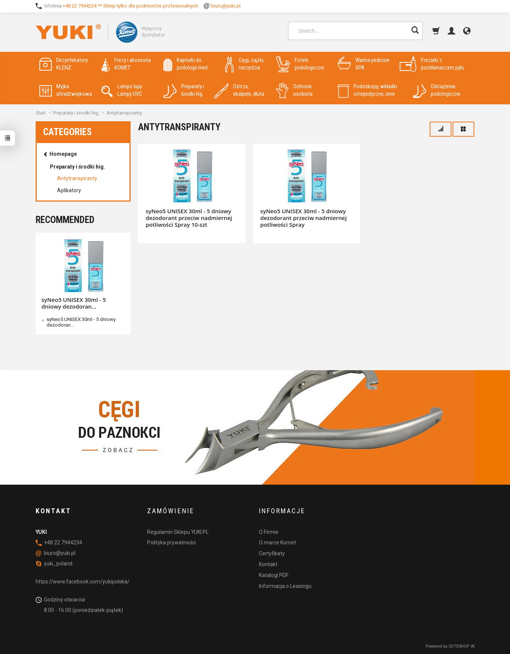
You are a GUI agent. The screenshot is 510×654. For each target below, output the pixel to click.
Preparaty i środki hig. (183, 90)
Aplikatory (69, 190)
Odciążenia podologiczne (436, 90)
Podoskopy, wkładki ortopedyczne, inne (367, 90)
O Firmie (268, 532)
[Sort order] (440, 129)
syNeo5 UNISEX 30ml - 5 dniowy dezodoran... (74, 303)
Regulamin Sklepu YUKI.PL (178, 532)
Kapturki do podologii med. (186, 64)
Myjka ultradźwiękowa (65, 90)
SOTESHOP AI (461, 646)
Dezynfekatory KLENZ (63, 64)
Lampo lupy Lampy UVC (121, 90)
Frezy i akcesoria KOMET (126, 64)
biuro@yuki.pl (226, 6)
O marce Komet (277, 542)
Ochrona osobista (294, 90)
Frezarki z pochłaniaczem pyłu (432, 64)
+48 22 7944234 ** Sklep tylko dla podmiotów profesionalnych (130, 6)
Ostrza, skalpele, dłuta (239, 90)
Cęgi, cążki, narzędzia (245, 64)
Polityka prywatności (171, 542)
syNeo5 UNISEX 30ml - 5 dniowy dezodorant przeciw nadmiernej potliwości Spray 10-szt (189, 217)
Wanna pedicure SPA (364, 64)
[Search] (415, 30)
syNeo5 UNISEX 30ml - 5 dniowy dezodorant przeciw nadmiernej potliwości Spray (303, 217)
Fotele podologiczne (300, 64)
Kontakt (268, 564)
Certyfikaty (272, 553)
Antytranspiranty (77, 178)
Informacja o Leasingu (285, 586)
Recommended (65, 219)
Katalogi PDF (274, 575)
